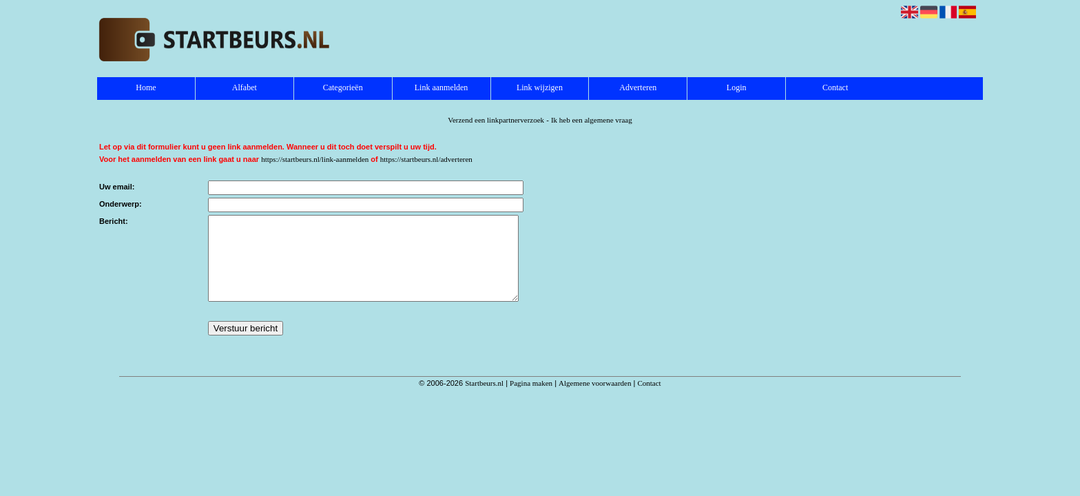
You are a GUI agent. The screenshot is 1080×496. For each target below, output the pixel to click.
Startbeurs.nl (484, 399)
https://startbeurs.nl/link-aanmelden (314, 159)
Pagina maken (531, 399)
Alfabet (244, 87)
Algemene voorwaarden (595, 399)
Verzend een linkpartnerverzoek (496, 120)
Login (737, 87)
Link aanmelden (441, 87)
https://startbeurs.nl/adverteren (426, 159)
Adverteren (637, 87)
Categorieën (343, 87)
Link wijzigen (540, 87)
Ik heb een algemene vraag (591, 120)
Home (146, 87)
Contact (835, 87)
